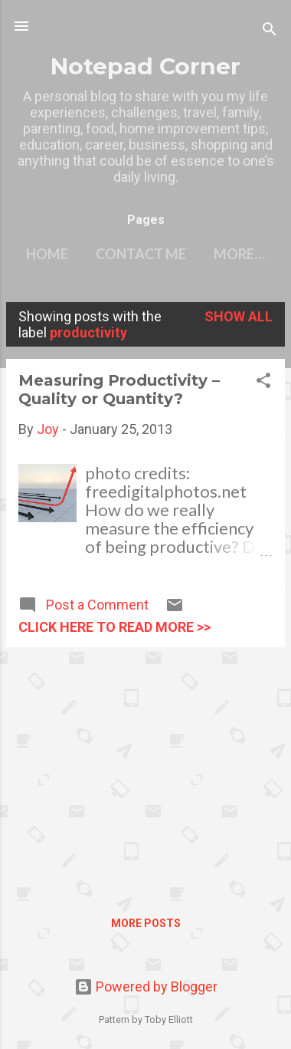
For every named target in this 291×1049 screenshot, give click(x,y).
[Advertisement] (145, 766)
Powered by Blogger (145, 986)
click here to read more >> (114, 627)
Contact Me (141, 253)
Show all (238, 316)
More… (239, 253)
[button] (263, 382)
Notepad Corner (145, 66)
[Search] (269, 31)
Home (47, 253)
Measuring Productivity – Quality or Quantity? (119, 389)
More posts (146, 923)
